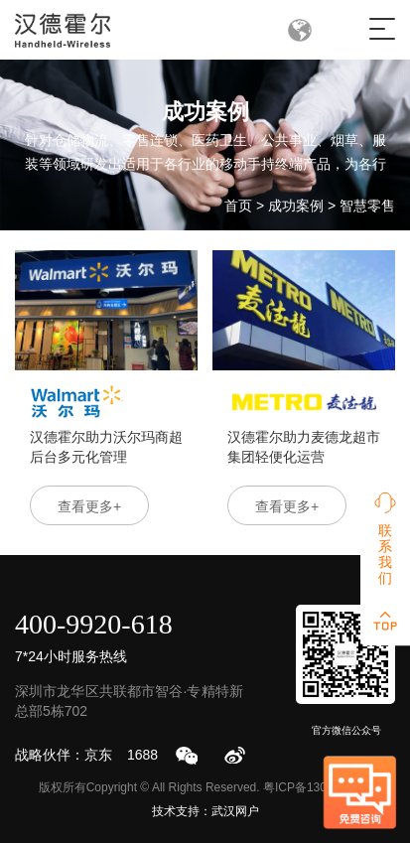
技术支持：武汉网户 (205, 811)
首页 (238, 205)
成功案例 (296, 205)
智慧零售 (367, 205)
